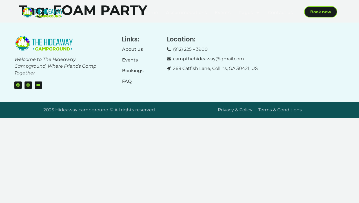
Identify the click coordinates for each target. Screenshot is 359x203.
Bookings (132, 70)
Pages (249, 12)
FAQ (127, 81)
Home (151, 12)
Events (223, 12)
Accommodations (186, 12)
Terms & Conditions (280, 109)
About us (132, 49)
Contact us (280, 12)
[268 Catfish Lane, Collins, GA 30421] (312, 57)
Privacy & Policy (235, 109)
